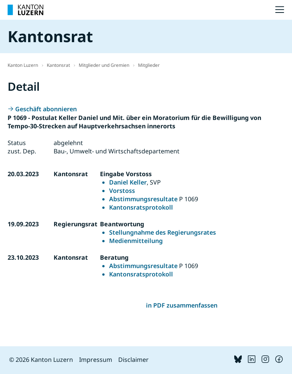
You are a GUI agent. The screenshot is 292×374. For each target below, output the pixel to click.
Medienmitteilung (136, 241)
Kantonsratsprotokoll (141, 207)
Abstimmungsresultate (143, 199)
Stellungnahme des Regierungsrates (162, 232)
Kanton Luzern (23, 65)
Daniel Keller (128, 182)
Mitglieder (149, 65)
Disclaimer (133, 359)
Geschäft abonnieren (46, 109)
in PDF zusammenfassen (181, 305)
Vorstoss (122, 190)
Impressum (95, 359)
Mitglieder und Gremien (104, 65)
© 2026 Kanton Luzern (41, 359)
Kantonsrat (58, 65)
